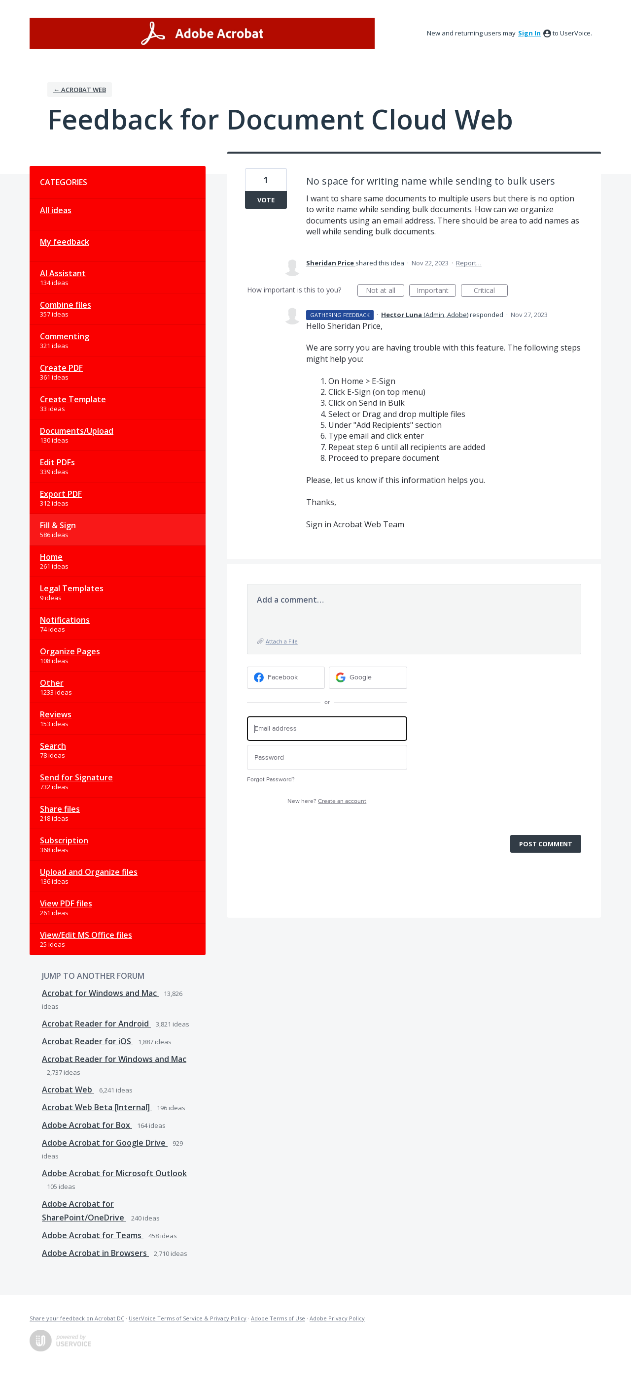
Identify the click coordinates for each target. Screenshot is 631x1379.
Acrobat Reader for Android (96, 1023)
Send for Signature (76, 777)
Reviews (55, 714)
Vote (266, 199)
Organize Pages (70, 651)
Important (436, 291)
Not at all (385, 291)
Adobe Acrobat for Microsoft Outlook (114, 1173)
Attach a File (282, 641)
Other (52, 682)
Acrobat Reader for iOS (87, 1041)
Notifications (65, 619)
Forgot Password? (271, 779)
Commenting (64, 336)
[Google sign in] (368, 678)
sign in (529, 33)
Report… (469, 262)
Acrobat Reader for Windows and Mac (114, 1059)
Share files (60, 808)
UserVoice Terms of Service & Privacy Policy (187, 1318)
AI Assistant (63, 273)
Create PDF (61, 367)
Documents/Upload (76, 430)
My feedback (64, 241)
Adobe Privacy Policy (337, 1318)
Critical (491, 291)
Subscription (64, 840)
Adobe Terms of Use (278, 1318)
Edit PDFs (57, 462)
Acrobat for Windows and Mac (100, 993)
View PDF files (66, 903)
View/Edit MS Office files (86, 935)
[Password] (327, 757)
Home (51, 556)
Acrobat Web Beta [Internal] (97, 1107)
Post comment (545, 843)
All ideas (55, 210)
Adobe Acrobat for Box (87, 1125)
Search (53, 745)
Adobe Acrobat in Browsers (95, 1253)
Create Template (73, 399)
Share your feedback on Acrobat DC (77, 1318)
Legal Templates (72, 588)
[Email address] (327, 728)
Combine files (65, 304)
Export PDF (61, 493)
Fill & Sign (58, 525)
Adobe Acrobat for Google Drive (105, 1142)
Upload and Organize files (89, 871)
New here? (326, 801)
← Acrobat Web (79, 89)
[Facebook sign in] (286, 678)
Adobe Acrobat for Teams (92, 1235)
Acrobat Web (68, 1089)
